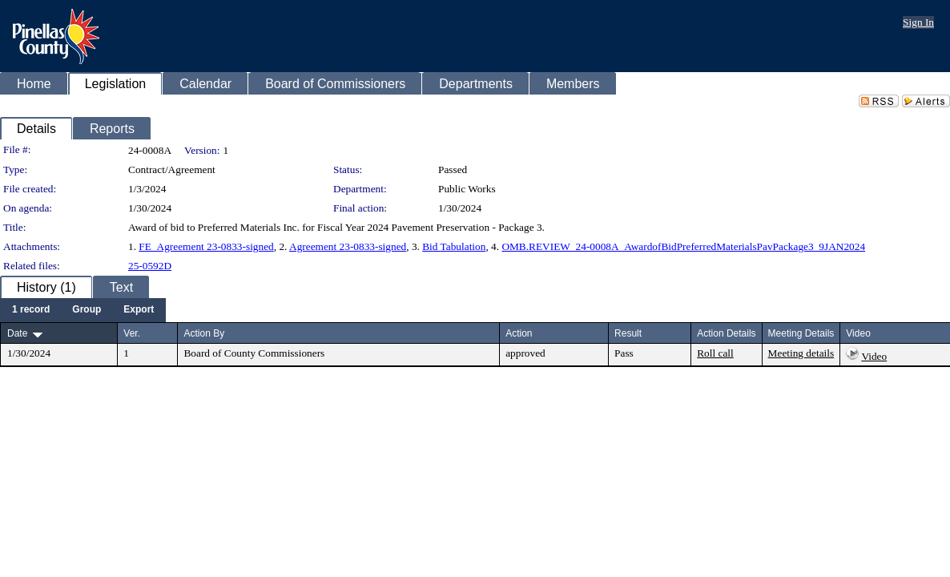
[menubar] (83, 310)
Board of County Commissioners (253, 353)
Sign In (918, 22)
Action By (203, 333)
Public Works (467, 189)
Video (874, 356)
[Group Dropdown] (86, 310)
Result (628, 333)
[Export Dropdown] (138, 310)
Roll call (715, 353)
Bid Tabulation (453, 246)
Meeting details (801, 353)
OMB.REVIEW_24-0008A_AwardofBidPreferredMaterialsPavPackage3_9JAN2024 (683, 246)
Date (17, 333)
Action (518, 333)
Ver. (131, 333)
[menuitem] (31, 310)
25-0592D (149, 266)
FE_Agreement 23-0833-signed (206, 246)
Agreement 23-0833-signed (347, 246)
